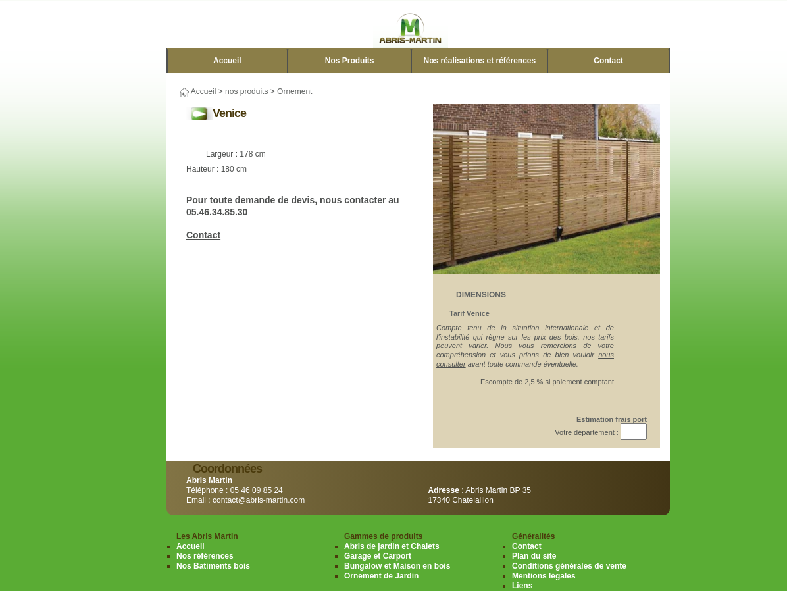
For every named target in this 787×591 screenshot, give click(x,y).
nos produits (246, 91)
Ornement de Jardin (381, 575)
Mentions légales (544, 575)
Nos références (205, 556)
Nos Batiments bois (213, 566)
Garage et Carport (377, 556)
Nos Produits (349, 60)
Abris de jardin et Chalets (392, 546)
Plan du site (534, 556)
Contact (608, 60)
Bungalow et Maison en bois (397, 566)
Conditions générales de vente (569, 566)
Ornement (294, 91)
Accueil (227, 60)
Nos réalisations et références (479, 60)
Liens (522, 585)
